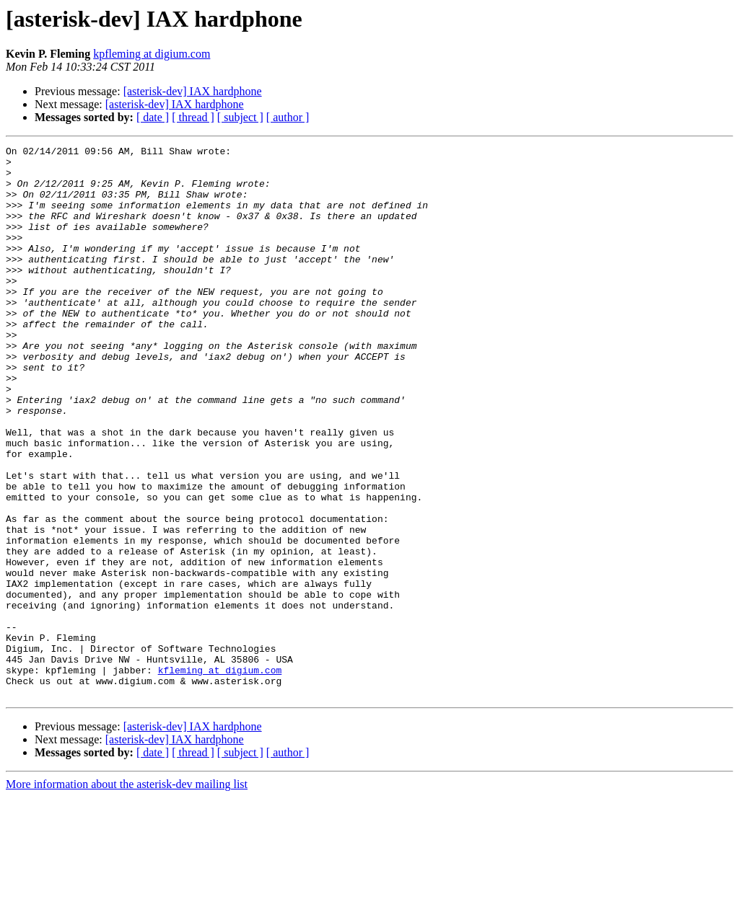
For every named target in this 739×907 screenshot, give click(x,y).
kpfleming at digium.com (151, 54)
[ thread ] (193, 117)
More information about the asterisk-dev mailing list (127, 894)
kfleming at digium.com (220, 775)
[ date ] (152, 117)
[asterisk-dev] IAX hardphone (192, 91)
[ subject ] (240, 117)
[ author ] (288, 117)
